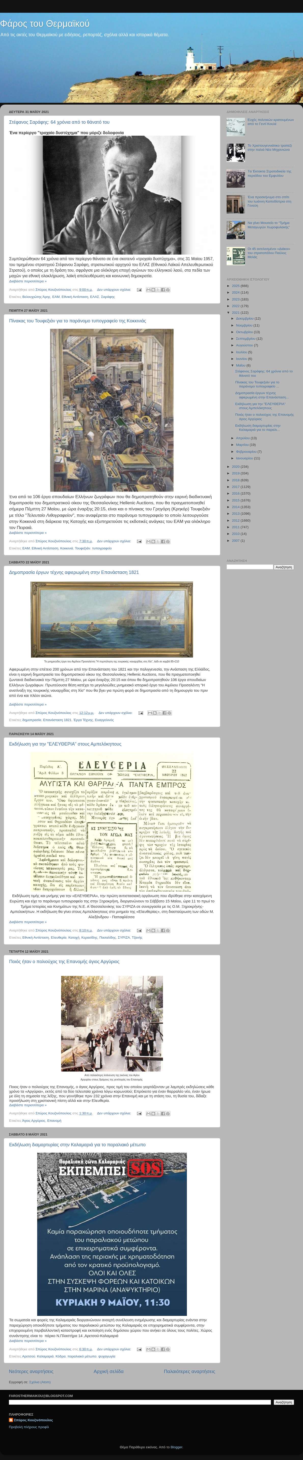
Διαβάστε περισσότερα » (28, 281)
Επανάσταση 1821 (57, 720)
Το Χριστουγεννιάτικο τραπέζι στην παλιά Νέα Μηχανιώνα (269, 148)
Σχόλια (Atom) (40, 1382)
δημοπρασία (31, 720)
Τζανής (137, 937)
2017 (236, 487)
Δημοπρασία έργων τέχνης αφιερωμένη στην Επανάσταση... (262, 395)
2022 (236, 306)
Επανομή (54, 1121)
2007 (236, 541)
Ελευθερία (58, 937)
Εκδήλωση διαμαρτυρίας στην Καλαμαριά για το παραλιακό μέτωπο (77, 1144)
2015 (236, 500)
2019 (236, 473)
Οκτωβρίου (245, 332)
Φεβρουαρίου (246, 452)
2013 (236, 513)
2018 (236, 480)
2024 (236, 292)
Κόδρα (60, 1356)
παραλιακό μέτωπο (82, 1356)
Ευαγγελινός (104, 720)
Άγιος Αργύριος (33, 1121)
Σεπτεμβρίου (246, 339)
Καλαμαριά (45, 1356)
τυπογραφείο (102, 548)
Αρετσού (28, 1356)
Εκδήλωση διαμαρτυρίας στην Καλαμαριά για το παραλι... (258, 428)
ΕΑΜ (56, 297)
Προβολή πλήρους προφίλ (29, 1427)
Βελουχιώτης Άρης (36, 297)
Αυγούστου (245, 345)
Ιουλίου (242, 352)
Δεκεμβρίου (245, 318)
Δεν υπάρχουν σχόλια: (114, 290)
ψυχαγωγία (106, 1356)
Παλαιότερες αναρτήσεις (189, 1371)
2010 (236, 534)
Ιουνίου (242, 359)
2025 (236, 286)
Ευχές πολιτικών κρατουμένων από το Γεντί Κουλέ (270, 122)
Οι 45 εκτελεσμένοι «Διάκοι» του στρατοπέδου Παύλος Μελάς (268, 253)
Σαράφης (108, 297)
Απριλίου (243, 438)
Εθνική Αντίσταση (75, 297)
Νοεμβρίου (244, 325)
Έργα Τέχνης (83, 720)
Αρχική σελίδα (109, 1371)
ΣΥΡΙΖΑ (124, 937)
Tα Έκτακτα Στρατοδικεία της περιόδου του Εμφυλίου (269, 173)
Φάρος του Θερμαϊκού (45, 23)
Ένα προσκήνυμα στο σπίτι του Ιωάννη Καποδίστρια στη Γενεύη (269, 201)
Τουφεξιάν (82, 548)
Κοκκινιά (66, 548)
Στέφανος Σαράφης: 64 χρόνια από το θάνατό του (59, 122)
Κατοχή (73, 937)
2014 (236, 507)
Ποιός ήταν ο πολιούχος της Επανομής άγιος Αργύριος (64, 961)
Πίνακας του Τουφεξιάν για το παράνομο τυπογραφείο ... (257, 384)
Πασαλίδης (107, 937)
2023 (236, 299)
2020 (236, 467)
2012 (236, 520)
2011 (236, 527)
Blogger (176, 1447)
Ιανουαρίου (245, 458)
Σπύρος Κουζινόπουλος (33, 1420)
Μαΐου (241, 365)
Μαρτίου (243, 445)
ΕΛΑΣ (94, 297)
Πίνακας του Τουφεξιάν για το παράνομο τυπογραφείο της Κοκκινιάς (77, 320)
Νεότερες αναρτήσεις (31, 1371)
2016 (236, 493)
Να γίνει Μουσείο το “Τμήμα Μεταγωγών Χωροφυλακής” (268, 225)
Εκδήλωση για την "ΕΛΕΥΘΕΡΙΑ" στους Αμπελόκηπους (65, 744)
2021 (236, 312)
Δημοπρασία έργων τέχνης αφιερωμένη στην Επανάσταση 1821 (74, 572)
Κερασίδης (89, 937)
